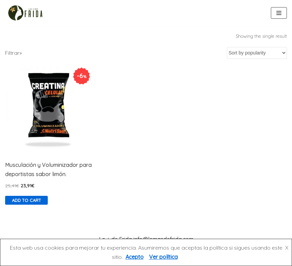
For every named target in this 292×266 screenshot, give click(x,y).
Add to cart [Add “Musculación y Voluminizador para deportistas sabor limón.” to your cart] (26, 200)
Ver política (163, 256)
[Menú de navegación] (279, 13)
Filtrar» (13, 52)
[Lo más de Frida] (27, 13)
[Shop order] (257, 53)
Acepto (135, 256)
